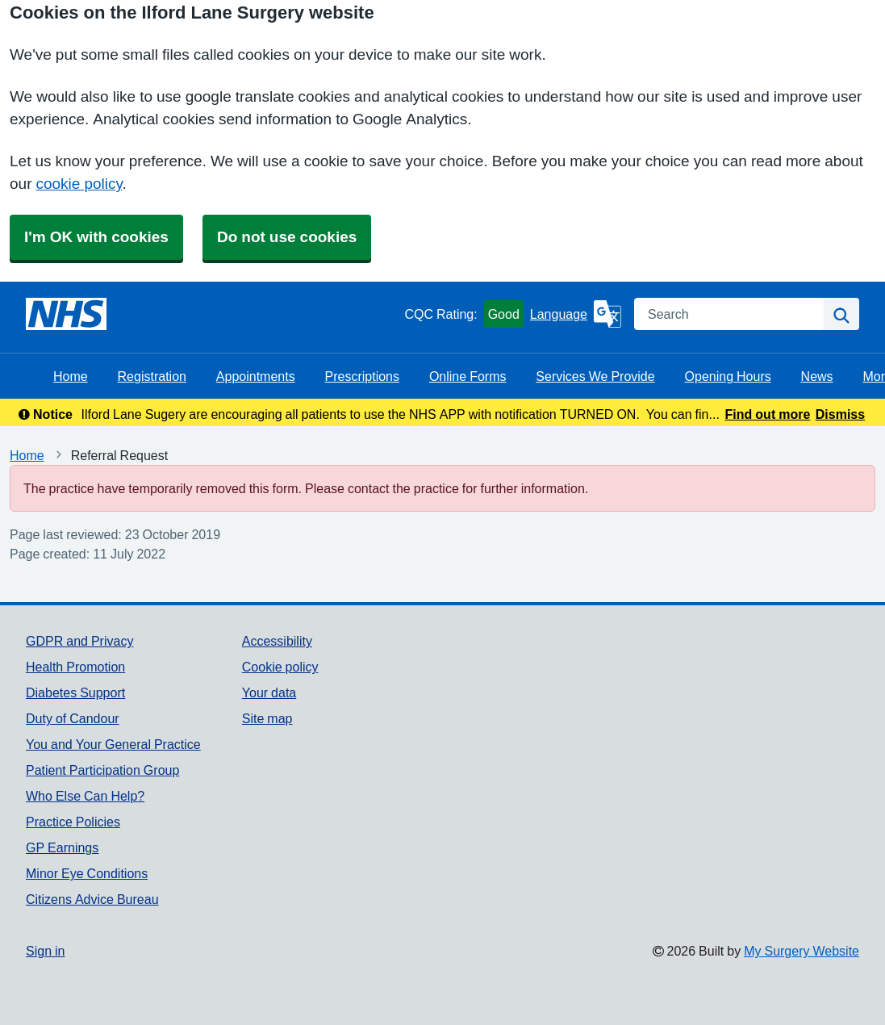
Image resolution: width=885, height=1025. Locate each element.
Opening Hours (728, 376)
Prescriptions (362, 376)
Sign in (45, 950)
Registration (152, 376)
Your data (269, 692)
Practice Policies (73, 821)
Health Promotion (75, 666)
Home (70, 376)
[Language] (575, 314)
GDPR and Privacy (79, 640)
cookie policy (78, 183)
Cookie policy (280, 666)
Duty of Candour (72, 718)
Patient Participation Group (102, 770)
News (817, 376)
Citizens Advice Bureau (92, 899)
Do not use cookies (287, 237)
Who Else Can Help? (85, 795)
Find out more (768, 414)
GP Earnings (62, 847)
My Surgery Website (801, 950)
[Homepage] (66, 314)
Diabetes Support (75, 692)
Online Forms (468, 376)
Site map (267, 718)
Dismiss (840, 414)
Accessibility (277, 640)
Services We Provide (595, 376)
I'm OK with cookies (96, 237)
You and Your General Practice (113, 744)
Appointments (255, 376)
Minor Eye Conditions (87, 873)
